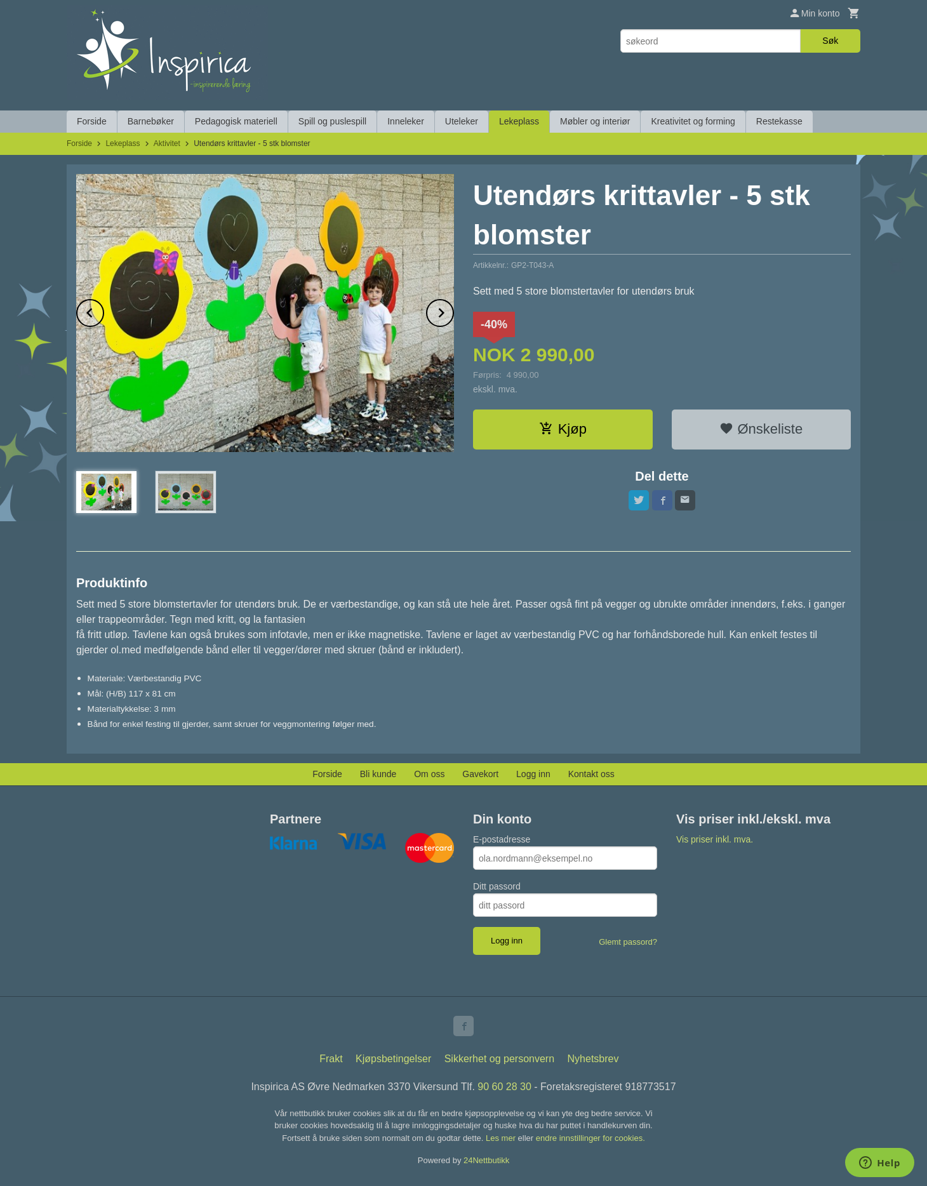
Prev (103, 311)
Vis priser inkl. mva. (714, 839)
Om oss (429, 774)
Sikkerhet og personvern (499, 1058)
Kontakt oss (591, 774)
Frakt (330, 1058)
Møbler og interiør (595, 121)
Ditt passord (497, 886)
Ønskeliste (761, 429)
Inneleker (405, 121)
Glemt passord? (628, 942)
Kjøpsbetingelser (393, 1058)
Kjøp (563, 429)
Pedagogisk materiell (236, 121)
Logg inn (533, 774)
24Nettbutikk (486, 1160)
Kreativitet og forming (693, 121)
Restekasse (779, 121)
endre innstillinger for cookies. (590, 1138)
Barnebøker (151, 121)
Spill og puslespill (332, 121)
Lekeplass (519, 121)
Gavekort (480, 774)
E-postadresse (501, 839)
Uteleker (461, 121)
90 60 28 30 (504, 1086)
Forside (92, 121)
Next (453, 311)
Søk (830, 41)
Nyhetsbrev (593, 1058)
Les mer (502, 1138)
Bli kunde (378, 774)
